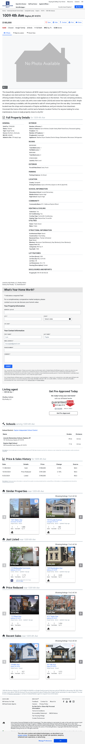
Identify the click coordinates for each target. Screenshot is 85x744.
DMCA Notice (53, 713)
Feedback (35, 701)
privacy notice (22, 735)
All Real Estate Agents (9, 704)
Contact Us (44, 701)
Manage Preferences (45, 740)
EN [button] (82, 1)
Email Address (8, 341)
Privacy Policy (44, 704)
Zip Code (7, 323)
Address (9, 309)
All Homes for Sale (8, 701)
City (5, 316)
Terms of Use (31, 380)
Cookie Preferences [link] (38, 718)
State (46, 316)
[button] (79, 6)
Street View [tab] (31, 33)
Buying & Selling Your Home (57, 1)
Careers (77, 1)
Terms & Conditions (38, 711)
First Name (7, 334)
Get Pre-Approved (63, 413)
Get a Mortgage (21, 7)
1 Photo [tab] (7, 33)
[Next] (81, 517)
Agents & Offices (44, 4)
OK (60, 741)
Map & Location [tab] (18, 33)
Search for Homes (21, 4)
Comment (7, 354)
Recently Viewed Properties (65, 7)
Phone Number (8, 347)
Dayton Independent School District (25, 430)
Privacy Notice (40, 380)
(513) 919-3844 (19, 581)
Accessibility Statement (39, 713)
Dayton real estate (14, 694)
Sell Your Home (33, 4)
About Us (70, 1)
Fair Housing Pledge (38, 716)
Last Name (47, 334)
